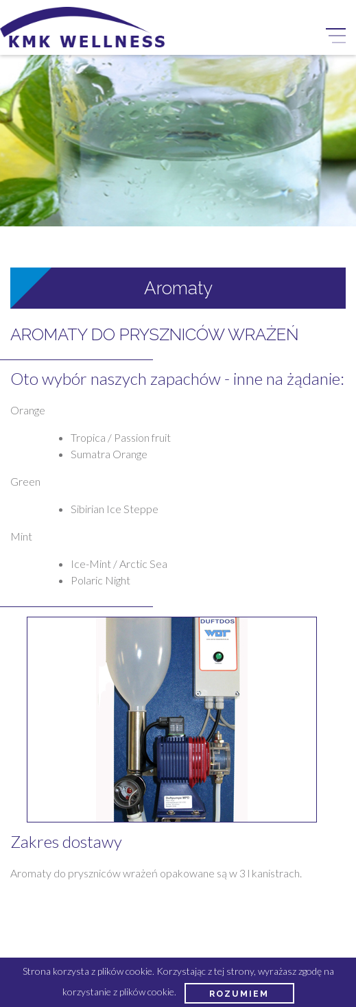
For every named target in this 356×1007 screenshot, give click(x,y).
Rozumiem (239, 993)
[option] (171, 719)
